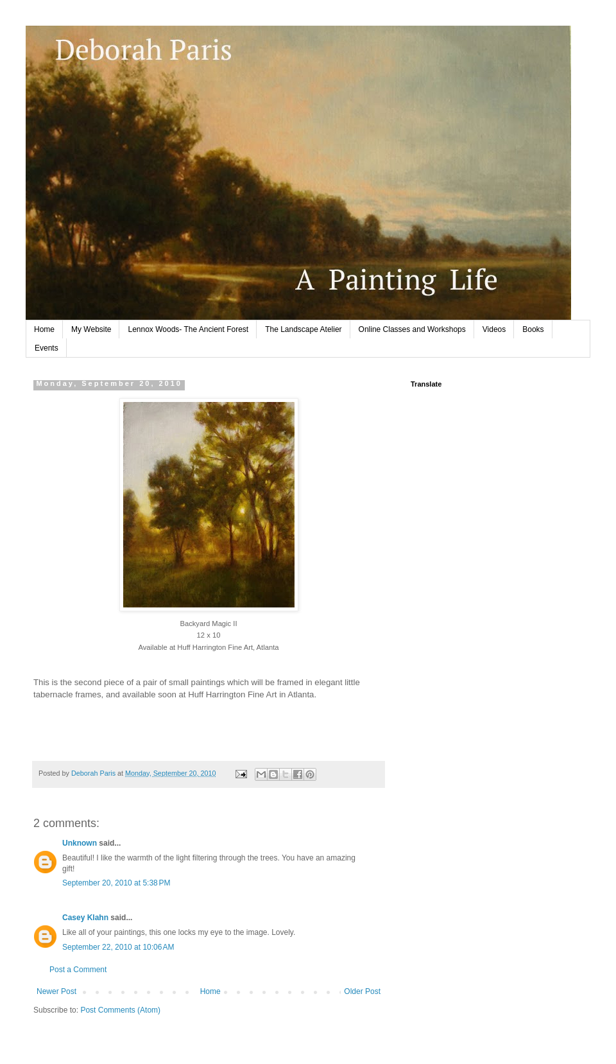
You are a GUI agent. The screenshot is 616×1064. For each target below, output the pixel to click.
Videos (494, 329)
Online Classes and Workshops (412, 329)
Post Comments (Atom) (120, 1010)
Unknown (79, 843)
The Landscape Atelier (303, 329)
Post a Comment (78, 969)
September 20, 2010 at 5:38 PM (116, 882)
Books (532, 329)
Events (46, 348)
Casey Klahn (85, 917)
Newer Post (56, 991)
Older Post (362, 991)
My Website (91, 329)
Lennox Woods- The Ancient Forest (188, 329)
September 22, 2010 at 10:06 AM (118, 947)
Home (44, 329)
